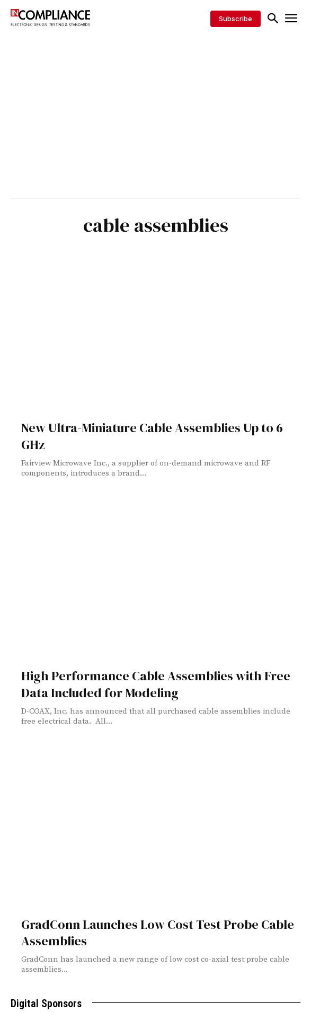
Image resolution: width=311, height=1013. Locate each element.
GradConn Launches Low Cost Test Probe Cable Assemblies (157, 933)
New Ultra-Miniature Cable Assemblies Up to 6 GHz (152, 436)
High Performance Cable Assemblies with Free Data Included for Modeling (155, 684)
